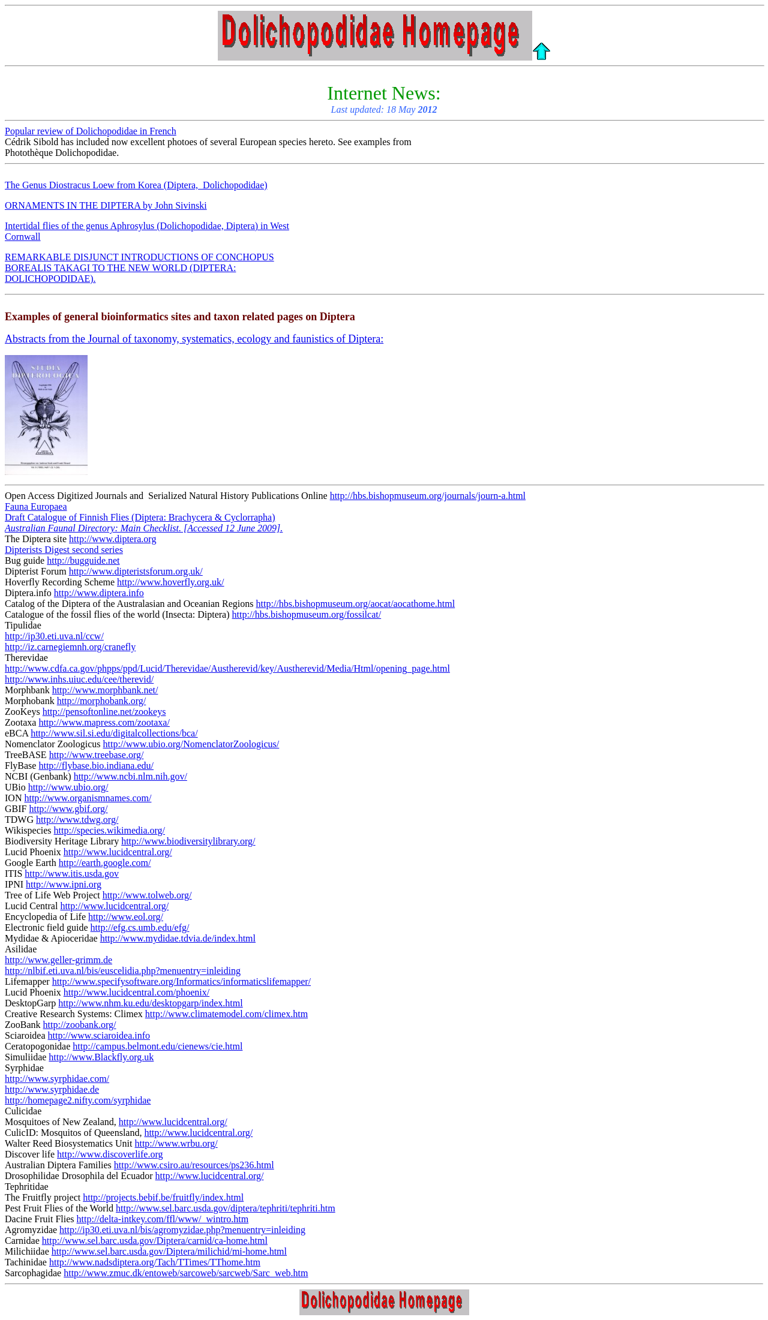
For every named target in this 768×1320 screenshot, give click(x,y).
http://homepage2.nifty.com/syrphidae (78, 1100)
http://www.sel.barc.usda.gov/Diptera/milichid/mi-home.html (169, 1251)
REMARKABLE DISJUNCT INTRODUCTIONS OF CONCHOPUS (139, 257)
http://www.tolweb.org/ (147, 895)
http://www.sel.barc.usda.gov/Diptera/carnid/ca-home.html (155, 1240)
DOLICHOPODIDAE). (50, 278)
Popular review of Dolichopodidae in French (90, 131)
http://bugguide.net (83, 560)
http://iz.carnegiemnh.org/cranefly (70, 647)
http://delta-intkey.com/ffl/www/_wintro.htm (163, 1219)
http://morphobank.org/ (101, 701)
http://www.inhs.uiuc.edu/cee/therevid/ (79, 679)
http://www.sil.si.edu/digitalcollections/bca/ (114, 733)
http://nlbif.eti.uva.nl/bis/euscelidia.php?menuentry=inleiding (123, 971)
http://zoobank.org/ (79, 1025)
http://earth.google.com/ (105, 863)
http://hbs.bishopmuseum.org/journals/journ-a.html (428, 496)
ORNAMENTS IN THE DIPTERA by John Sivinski (106, 205)
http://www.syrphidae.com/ (57, 1079)
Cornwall (23, 236)
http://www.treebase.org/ (96, 755)
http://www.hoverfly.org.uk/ (170, 582)
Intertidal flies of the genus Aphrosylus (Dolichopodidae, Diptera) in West (147, 226)
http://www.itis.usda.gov (72, 873)
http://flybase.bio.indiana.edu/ (96, 765)
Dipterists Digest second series (64, 550)
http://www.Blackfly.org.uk (101, 1057)
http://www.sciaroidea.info (99, 1035)
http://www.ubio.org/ (68, 787)
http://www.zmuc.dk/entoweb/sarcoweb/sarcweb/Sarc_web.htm (186, 1273)
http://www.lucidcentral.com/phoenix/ (136, 992)
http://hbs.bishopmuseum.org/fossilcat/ (307, 614)
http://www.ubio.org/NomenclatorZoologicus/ (191, 744)
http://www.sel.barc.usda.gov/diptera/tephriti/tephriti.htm (225, 1208)
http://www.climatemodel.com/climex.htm (226, 1014)
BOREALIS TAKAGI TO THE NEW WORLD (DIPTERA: (120, 268)
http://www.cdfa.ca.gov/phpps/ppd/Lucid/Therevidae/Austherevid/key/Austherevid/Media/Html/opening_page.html (227, 668)
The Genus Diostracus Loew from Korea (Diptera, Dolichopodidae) (136, 185)
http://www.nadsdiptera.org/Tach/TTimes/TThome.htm (154, 1262)
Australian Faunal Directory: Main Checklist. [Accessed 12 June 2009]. (144, 528)
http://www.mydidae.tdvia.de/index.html (178, 938)
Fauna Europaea (36, 506)
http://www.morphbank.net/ (105, 690)
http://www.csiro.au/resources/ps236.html (194, 1165)
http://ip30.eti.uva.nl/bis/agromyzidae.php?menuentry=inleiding (182, 1230)
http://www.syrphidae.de (52, 1089)
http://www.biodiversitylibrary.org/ (188, 841)
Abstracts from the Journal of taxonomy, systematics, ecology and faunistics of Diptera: (194, 339)
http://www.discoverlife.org (110, 1154)
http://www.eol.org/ (125, 917)
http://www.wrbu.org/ (175, 1143)
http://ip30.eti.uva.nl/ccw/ (54, 636)
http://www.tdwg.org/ (77, 819)
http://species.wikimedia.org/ (109, 830)
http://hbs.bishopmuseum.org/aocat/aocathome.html (355, 604)
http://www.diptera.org (112, 539)
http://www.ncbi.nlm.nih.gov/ (130, 776)
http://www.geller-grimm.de (58, 960)
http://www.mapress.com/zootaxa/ (103, 722)
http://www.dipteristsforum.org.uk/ (136, 571)
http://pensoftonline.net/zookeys (104, 711)
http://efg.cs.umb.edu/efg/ (140, 927)
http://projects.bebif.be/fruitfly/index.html (163, 1197)
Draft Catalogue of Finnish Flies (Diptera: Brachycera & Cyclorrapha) (140, 517)
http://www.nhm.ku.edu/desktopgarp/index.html (150, 1003)
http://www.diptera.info (99, 593)
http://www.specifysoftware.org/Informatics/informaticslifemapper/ (181, 981)
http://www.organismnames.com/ (87, 798)
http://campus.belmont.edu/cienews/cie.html (157, 1046)
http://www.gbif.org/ (68, 809)
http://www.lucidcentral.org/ (118, 852)
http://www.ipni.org (63, 884)
